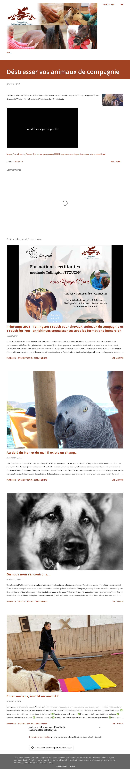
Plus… (105, 52)
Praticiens (38, 52)
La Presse (18, 161)
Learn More (61, 766)
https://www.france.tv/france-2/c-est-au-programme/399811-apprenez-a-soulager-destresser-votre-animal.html (56, 154)
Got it (72, 766)
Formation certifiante (86, 52)
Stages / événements (60, 52)
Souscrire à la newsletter (40, 737)
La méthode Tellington (17, 52)
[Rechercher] (108, 4)
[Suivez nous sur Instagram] (51, 747)
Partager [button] (115, 161)
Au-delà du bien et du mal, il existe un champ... (42, 452)
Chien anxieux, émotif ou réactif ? (32, 696)
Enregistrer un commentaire (32, 358)
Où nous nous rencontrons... (28, 574)
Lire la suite (117, 358)
